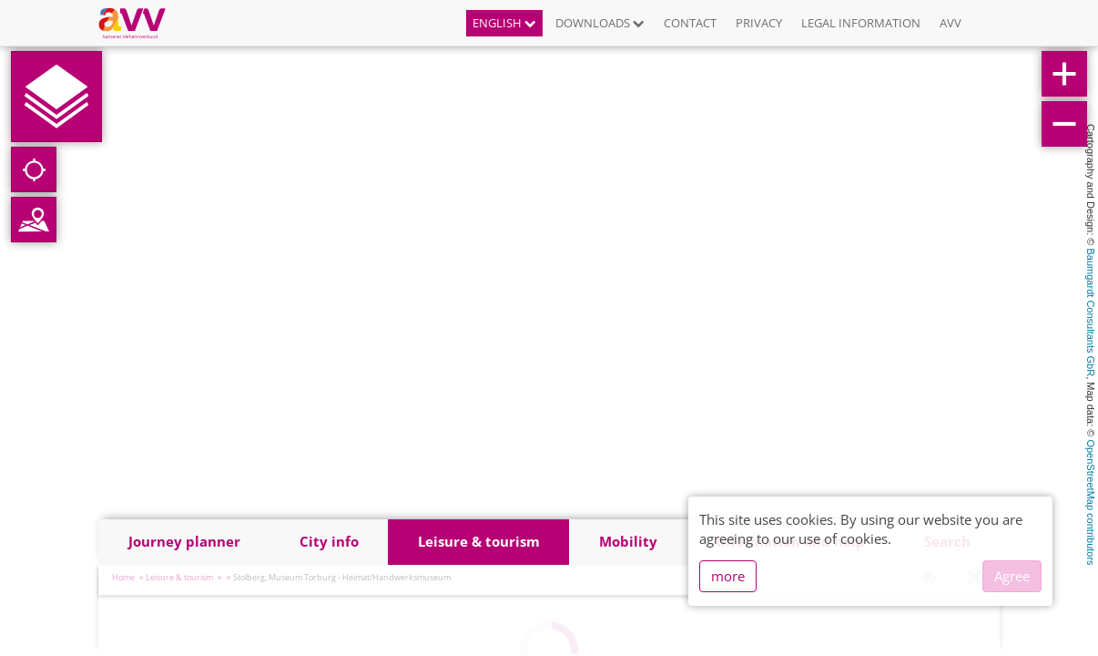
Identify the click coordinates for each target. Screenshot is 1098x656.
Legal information (860, 23)
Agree (1012, 576)
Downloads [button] (600, 23)
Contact (690, 23)
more (728, 576)
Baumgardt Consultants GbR (1090, 313)
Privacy (759, 23)
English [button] (504, 23)
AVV (950, 23)
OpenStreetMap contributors (1090, 502)
